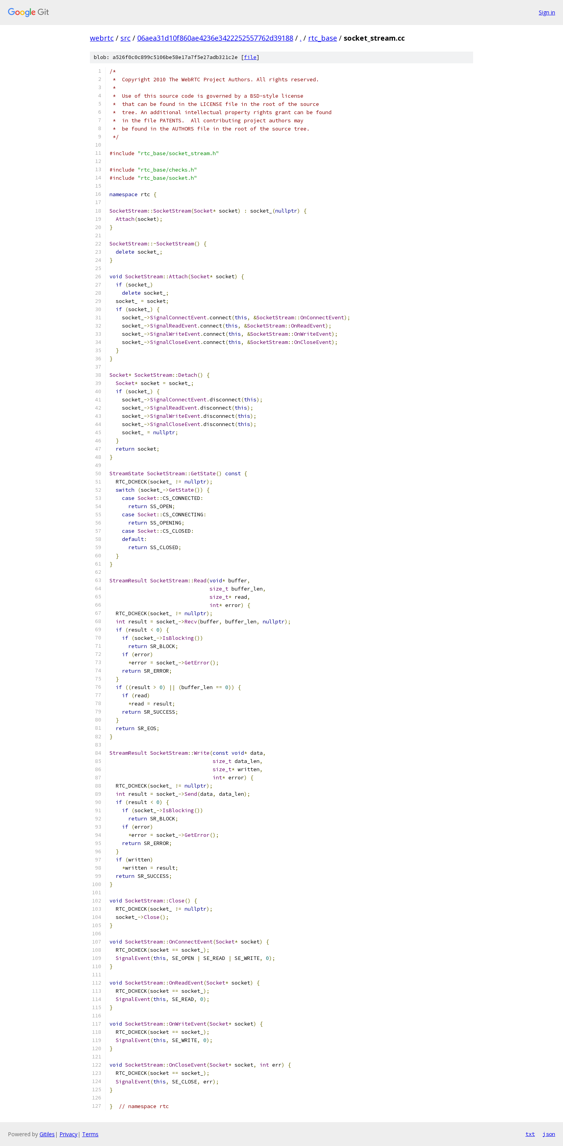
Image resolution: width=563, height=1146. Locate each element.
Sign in (547, 12)
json (549, 1133)
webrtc (102, 38)
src (125, 38)
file (250, 57)
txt (530, 1133)
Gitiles (47, 1134)
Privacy (68, 1134)
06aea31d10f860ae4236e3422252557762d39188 (215, 38)
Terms (90, 1134)
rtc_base (322, 38)
